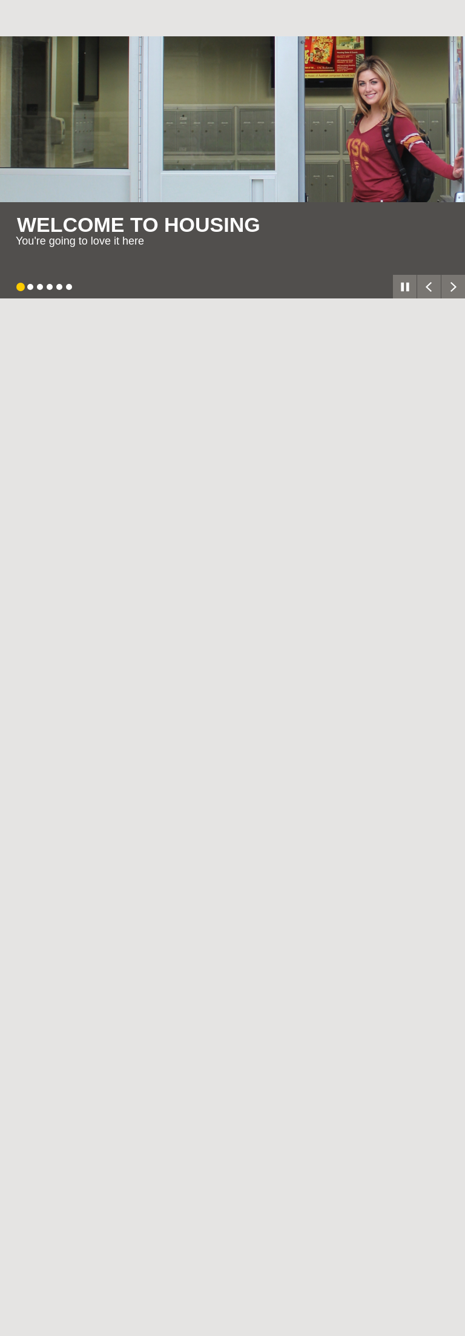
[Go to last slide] (429, 286)
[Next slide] (453, 286)
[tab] (20, 287)
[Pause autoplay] (405, 286)
